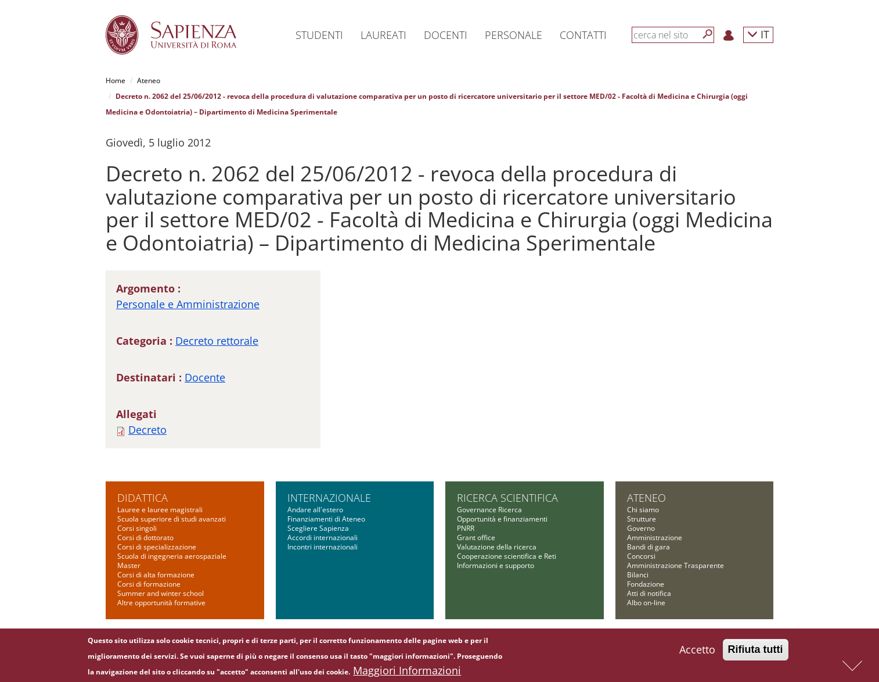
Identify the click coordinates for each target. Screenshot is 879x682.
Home (115, 80)
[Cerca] (708, 34)
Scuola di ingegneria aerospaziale (171, 556)
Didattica (142, 498)
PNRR (465, 528)
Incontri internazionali (322, 547)
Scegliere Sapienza (318, 528)
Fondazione (645, 584)
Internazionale (329, 498)
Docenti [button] (445, 35)
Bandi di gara (648, 547)
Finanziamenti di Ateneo (326, 519)
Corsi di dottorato (145, 537)
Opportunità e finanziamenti (502, 519)
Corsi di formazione (149, 584)
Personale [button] (513, 35)
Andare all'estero (315, 510)
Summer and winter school (160, 593)
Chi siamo (643, 510)
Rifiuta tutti (755, 653)
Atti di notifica (649, 593)
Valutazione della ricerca (496, 547)
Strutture (641, 519)
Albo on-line (646, 603)
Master (129, 565)
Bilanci (638, 575)
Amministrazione (654, 537)
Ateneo (148, 80)
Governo (641, 528)
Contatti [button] (583, 35)
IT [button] (758, 34)
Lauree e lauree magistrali (160, 510)
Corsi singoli (137, 528)
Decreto (147, 430)
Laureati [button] (383, 35)
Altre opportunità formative (161, 603)
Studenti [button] (319, 35)
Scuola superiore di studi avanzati (171, 519)
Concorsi (641, 556)
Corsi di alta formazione (155, 575)
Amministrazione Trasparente (675, 565)
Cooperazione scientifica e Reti (506, 556)
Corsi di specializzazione (156, 547)
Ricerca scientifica (507, 498)
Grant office (476, 537)
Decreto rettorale (216, 341)
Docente (205, 377)
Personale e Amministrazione (188, 304)
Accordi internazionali (322, 537)
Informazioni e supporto (495, 565)
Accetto (697, 653)
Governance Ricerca (489, 510)
